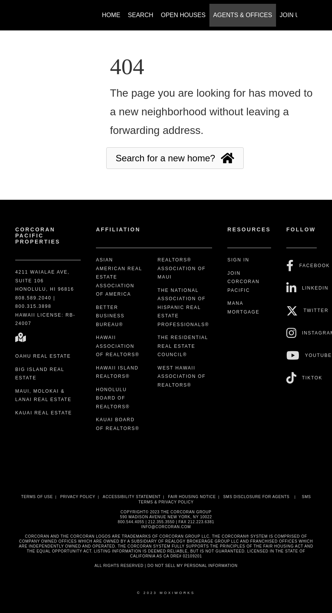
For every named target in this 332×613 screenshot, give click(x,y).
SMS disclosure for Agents (256, 497)
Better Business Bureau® (110, 316)
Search (140, 15)
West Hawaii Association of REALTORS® (182, 376)
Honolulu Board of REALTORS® (113, 398)
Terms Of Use (37, 497)
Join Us (292, 15)
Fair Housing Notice (192, 497)
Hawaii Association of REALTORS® (117, 346)
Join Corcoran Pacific (243, 282)
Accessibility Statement (132, 497)
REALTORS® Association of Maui (182, 268)
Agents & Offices (242, 15)
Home (111, 15)
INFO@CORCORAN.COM (166, 527)
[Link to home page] (33, 11)
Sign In (238, 260)
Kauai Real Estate (43, 413)
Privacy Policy (77, 497)
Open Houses (183, 15)
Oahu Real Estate (43, 356)
